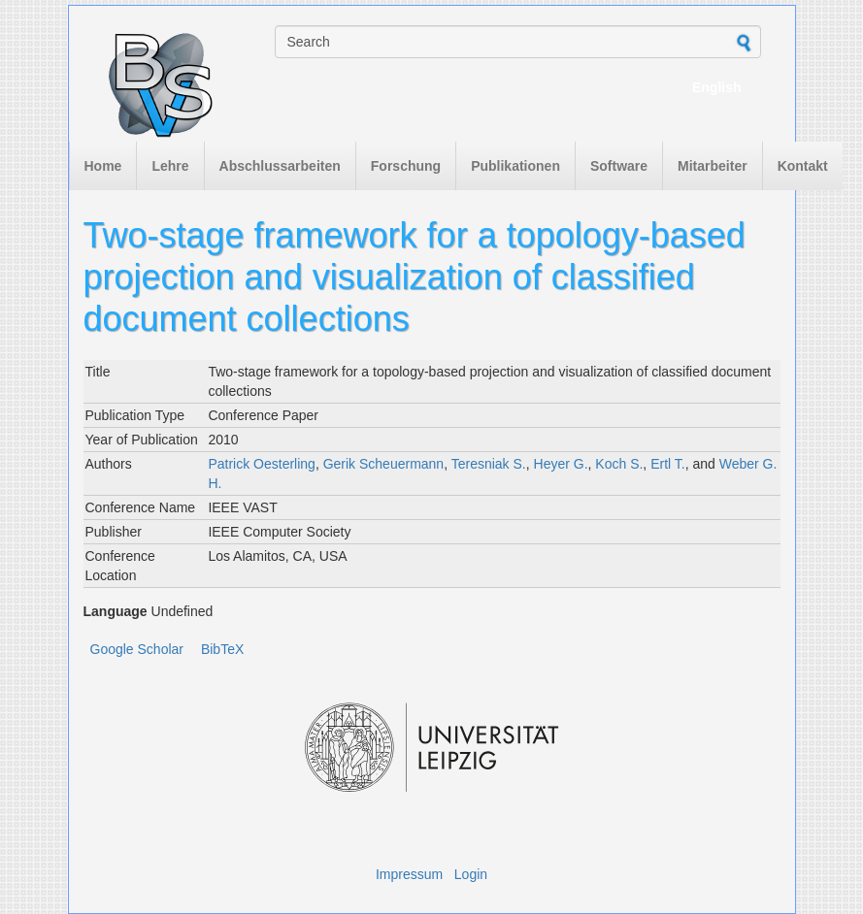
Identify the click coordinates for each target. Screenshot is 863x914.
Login (470, 874)
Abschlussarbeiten (280, 166)
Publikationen (515, 166)
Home (103, 166)
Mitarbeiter (712, 166)
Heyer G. (561, 464)
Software (618, 166)
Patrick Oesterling (261, 464)
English (717, 87)
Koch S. (619, 464)
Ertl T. (667, 464)
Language (115, 611)
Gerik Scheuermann (384, 464)
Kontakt (803, 166)
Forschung (406, 166)
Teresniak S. (488, 464)
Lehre (169, 166)
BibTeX (222, 649)
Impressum (409, 874)
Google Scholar (137, 649)
